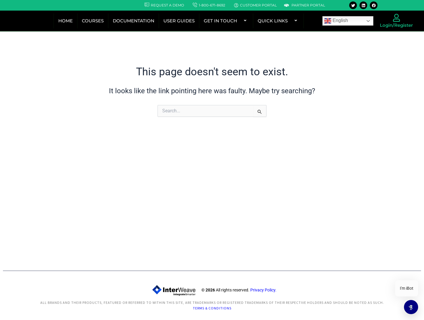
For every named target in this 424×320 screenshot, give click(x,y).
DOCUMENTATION (133, 21)
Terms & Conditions (212, 309)
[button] (239, 21)
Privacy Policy (262, 292)
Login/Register (396, 25)
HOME (65, 21)
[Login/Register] (396, 18)
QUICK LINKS (278, 21)
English (336, 20)
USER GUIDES (179, 21)
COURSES (93, 21)
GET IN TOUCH (226, 21)
